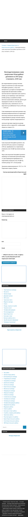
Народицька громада (9, 390)
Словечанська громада (10, 396)
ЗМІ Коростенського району (11, 423)
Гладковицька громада (10, 378)
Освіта (5, 304)
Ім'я (3, 241)
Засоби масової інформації (11, 320)
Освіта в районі (8, 409)
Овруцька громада (9, 392)
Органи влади (7, 293)
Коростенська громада (10, 386)
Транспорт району (8, 415)
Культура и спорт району (10, 411)
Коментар (4, 220)
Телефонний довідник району (11, 402)
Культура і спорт (8, 316)
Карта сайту (20, 515)
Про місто (6, 292)
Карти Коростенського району (11, 419)
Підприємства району (9, 404)
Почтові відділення (9, 312)
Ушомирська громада (9, 398)
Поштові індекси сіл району (11, 417)
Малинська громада (9, 388)
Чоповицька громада (9, 401)
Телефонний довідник (9, 310)
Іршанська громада (9, 382)
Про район (6, 372)
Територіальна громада (10, 290)
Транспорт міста (8, 300)
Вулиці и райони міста (9, 318)
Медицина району (8, 407)
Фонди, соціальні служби (10, 306)
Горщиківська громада (10, 380)
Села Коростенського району (11, 421)
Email (3, 248)
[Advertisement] (14, 23)
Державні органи (8, 296)
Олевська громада (9, 394)
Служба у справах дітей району (12, 413)
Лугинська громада (9, 384)
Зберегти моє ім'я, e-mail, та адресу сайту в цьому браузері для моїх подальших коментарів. (12, 256)
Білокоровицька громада (10, 376)
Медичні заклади (8, 302)
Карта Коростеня (8, 314)
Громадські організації (9, 322)
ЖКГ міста (6, 298)
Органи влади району (9, 374)
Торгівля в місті (8, 308)
